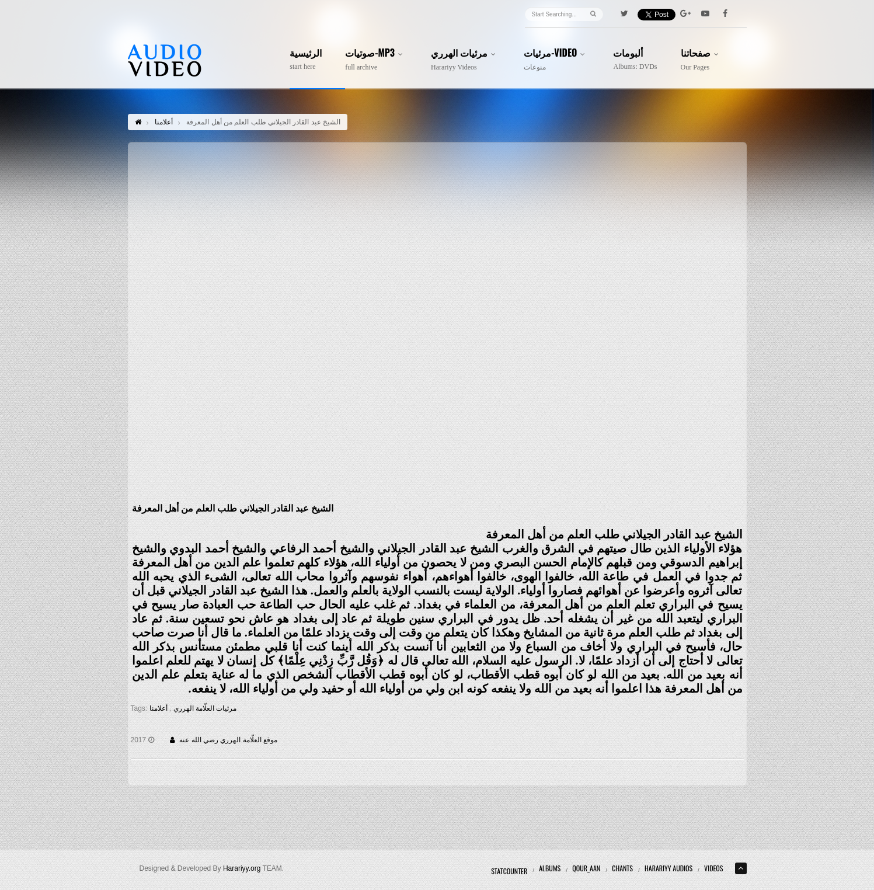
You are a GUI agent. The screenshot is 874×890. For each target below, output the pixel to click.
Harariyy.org (241, 868)
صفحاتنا (702, 59)
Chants (622, 868)
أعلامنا (164, 122)
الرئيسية (306, 59)
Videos (713, 868)
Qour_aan (586, 868)
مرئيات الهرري (465, 59)
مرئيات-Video (557, 59)
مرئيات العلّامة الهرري (203, 708)
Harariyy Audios (668, 868)
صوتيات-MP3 (376, 59)
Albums (549, 868)
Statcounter (509, 871)
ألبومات (635, 59)
